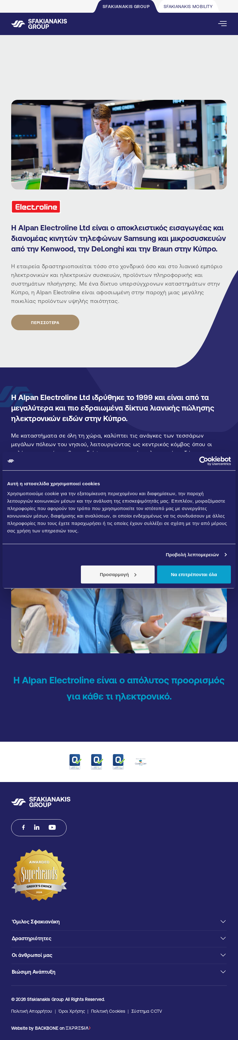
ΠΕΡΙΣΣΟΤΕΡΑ (45, 322)
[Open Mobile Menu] (222, 24)
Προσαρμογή (118, 574)
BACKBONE (46, 1028)
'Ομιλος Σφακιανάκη (36, 921)
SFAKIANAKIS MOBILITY (188, 6)
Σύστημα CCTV (146, 1011)
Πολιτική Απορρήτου (31, 1011)
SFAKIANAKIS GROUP (126, 6)
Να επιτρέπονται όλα (194, 574)
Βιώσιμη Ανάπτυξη (33, 972)
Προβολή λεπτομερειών (192, 554)
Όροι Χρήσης (72, 1011)
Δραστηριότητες (31, 938)
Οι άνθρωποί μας (32, 955)
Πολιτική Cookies (108, 1011)
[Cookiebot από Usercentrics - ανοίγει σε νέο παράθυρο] (204, 461)
